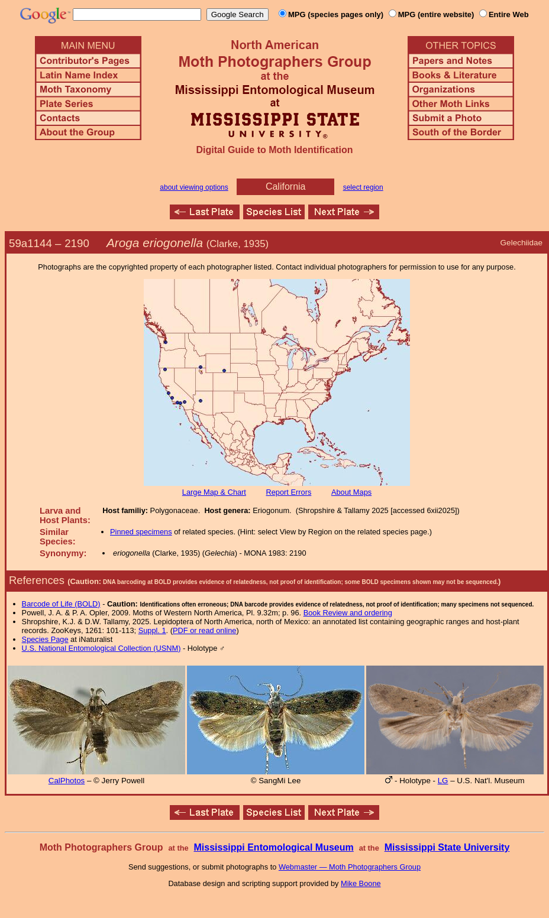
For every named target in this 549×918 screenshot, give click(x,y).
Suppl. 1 (152, 630)
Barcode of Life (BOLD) (61, 603)
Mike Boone (361, 883)
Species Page (45, 639)
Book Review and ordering (347, 612)
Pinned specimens (141, 531)
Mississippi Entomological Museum (273, 847)
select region (363, 187)
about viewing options (194, 187)
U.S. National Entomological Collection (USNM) (101, 648)
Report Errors (289, 492)
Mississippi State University (447, 847)
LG (443, 780)
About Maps (351, 492)
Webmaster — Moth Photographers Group (350, 866)
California (286, 186)
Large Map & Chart (214, 492)
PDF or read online (204, 630)
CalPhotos (67, 780)
